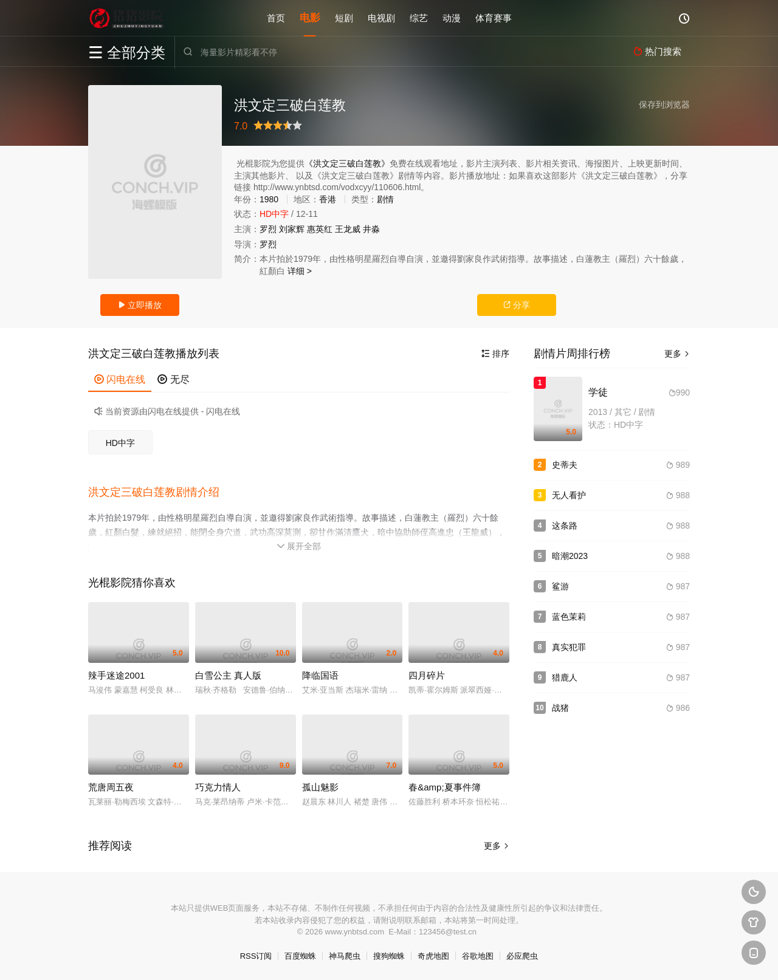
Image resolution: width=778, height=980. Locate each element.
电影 (310, 18)
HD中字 (120, 443)
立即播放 (140, 305)
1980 (269, 199)
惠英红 (319, 229)
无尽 (173, 379)
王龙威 (347, 229)
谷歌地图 (478, 956)
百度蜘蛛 (300, 956)
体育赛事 (493, 18)
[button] (160, 493)
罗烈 (268, 229)
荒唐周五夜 (111, 787)
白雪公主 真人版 (228, 675)
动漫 (451, 18)
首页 (276, 18)
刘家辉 (292, 229)
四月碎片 (426, 675)
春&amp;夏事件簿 (444, 787)
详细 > (299, 271)
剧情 (385, 199)
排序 (495, 353)
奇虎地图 (433, 956)
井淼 (371, 229)
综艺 (419, 18)
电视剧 (381, 18)
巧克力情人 (218, 787)
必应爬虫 (522, 956)
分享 (516, 305)
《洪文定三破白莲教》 (347, 163)
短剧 (344, 18)
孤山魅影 (320, 787)
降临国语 (320, 675)
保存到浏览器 (664, 104)
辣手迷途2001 (116, 675)
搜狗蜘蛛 (389, 956)
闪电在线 (119, 379)
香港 (327, 199)
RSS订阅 (256, 956)
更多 (496, 846)
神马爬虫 (344, 956)
